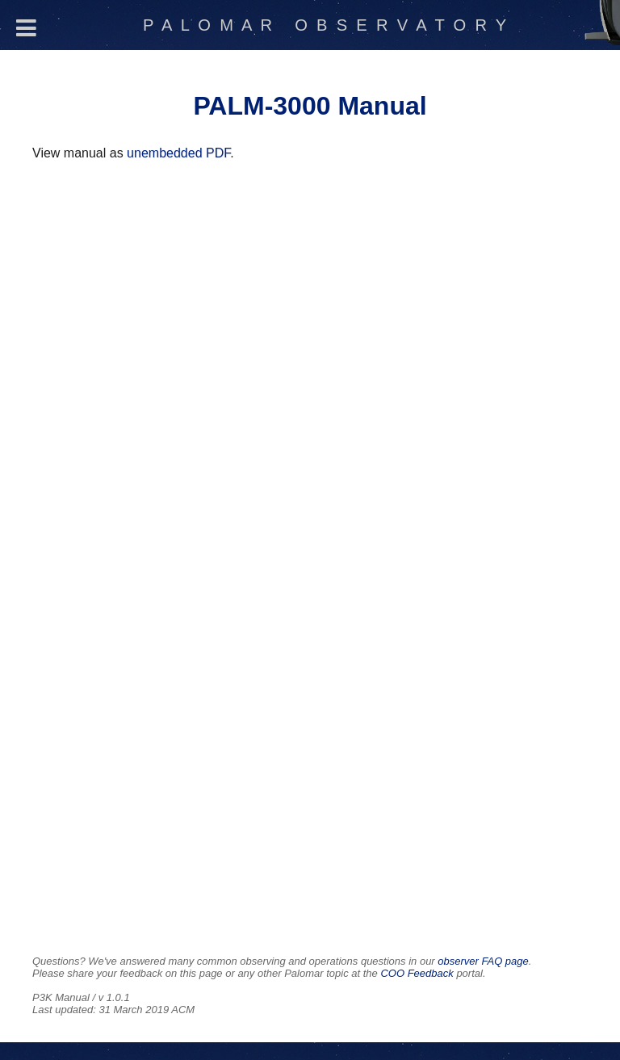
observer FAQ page (483, 961)
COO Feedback (416, 973)
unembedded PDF (178, 153)
